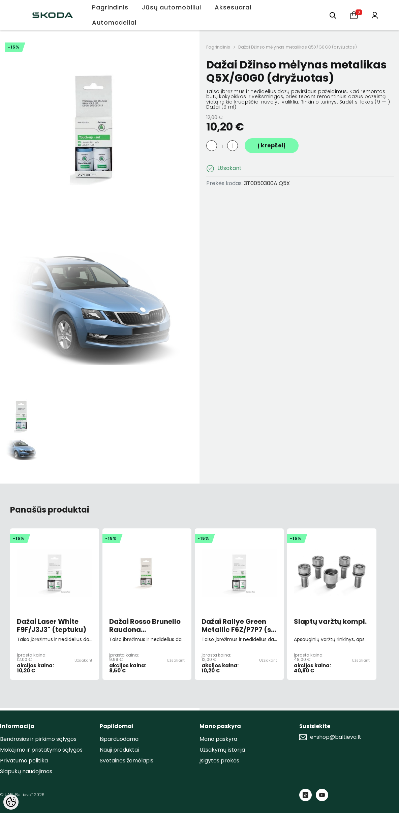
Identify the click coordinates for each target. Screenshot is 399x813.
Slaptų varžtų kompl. (330, 621)
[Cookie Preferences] (11, 802)
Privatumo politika (24, 760)
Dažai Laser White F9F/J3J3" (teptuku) (51, 625)
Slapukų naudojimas (26, 771)
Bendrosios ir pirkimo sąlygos (38, 739)
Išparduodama (119, 739)
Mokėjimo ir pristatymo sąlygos (41, 750)
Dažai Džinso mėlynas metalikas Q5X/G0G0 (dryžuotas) (297, 47)
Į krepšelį (272, 145)
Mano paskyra (218, 739)
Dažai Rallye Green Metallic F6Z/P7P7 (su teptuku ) (238, 625)
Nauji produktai (119, 750)
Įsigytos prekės (219, 760)
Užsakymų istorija (222, 750)
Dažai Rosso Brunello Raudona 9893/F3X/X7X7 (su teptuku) (145, 625)
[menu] (333, 15)
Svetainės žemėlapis (126, 760)
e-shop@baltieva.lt (335, 737)
